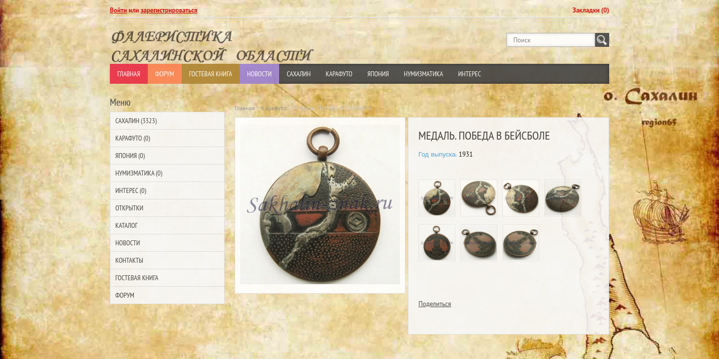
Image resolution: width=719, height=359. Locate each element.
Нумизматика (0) (138, 173)
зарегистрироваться (169, 10)
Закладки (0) (591, 10)
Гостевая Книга (210, 73)
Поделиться (434, 304)
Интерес (469, 73)
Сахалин (299, 73)
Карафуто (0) (132, 138)
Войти (118, 10)
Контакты (129, 260)
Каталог (126, 225)
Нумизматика (423, 73)
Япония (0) (130, 155)
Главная (128, 73)
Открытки (129, 207)
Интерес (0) (130, 190)
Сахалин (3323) (136, 120)
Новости (259, 73)
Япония (378, 73)
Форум (164, 73)
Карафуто (339, 73)
